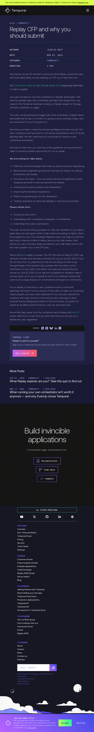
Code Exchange (24, 570)
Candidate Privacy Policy (25, 679)
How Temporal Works (26, 533)
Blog (12, 23)
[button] (87, 10)
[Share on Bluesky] (51, 328)
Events (20, 630)
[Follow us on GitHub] (47, 516)
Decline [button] (81, 723)
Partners (21, 660)
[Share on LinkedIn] (55, 328)
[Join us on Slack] (72, 516)
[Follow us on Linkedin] (59, 516)
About (20, 646)
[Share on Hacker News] (60, 328)
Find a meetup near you (27, 623)
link (22, 255)
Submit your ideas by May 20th (30, 85)
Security (20, 543)
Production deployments (28, 600)
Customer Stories (25, 560)
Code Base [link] (47, 469)
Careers (20, 649)
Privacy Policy (22, 676)
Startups (21, 550)
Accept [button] (65, 723)
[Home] (15, 10)
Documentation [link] (47, 460)
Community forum (25, 627)
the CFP (75, 312)
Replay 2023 (55, 85)
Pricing (20, 540)
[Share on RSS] (42, 328)
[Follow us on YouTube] (21, 516)
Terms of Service (23, 681)
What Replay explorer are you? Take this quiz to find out (46, 381)
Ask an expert (23, 577)
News (19, 653)
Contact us (22, 656)
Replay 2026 (22, 634)
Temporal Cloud (24, 536)
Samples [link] (47, 478)
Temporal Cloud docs (26, 597)
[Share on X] (46, 328)
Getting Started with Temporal (30, 590)
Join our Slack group (26, 620)
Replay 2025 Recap (26, 573)
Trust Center (22, 547)
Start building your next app (29, 593)
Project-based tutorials (27, 563)
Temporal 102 (23, 607)
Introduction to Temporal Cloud (31, 610)
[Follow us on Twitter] (34, 516)
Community (23, 23)
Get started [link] (25, 353)
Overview (21, 529)
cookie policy (31, 728)
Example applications (26, 566)
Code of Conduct (23, 684)
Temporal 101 (23, 603)
